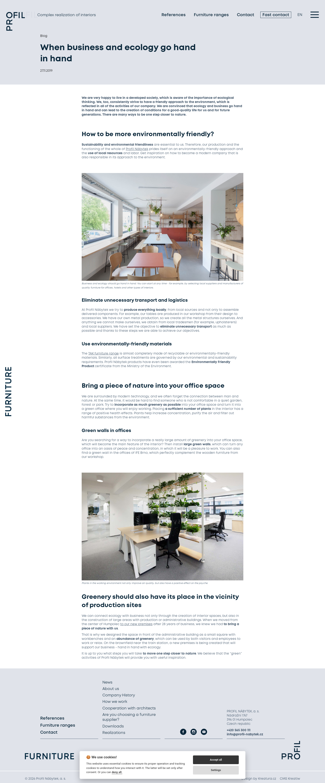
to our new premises (136, 624)
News (107, 682)
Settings (216, 770)
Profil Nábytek (137, 149)
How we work (114, 701)
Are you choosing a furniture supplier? (129, 717)
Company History (118, 695)
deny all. (117, 772)
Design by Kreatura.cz (258, 778)
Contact (245, 15)
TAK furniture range (103, 353)
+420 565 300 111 (238, 730)
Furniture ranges (211, 15)
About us (110, 689)
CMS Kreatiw (290, 778)
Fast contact (275, 15)
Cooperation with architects (129, 708)
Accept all (216, 759)
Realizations (113, 733)
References (173, 15)
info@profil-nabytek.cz (245, 734)
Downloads (113, 726)
